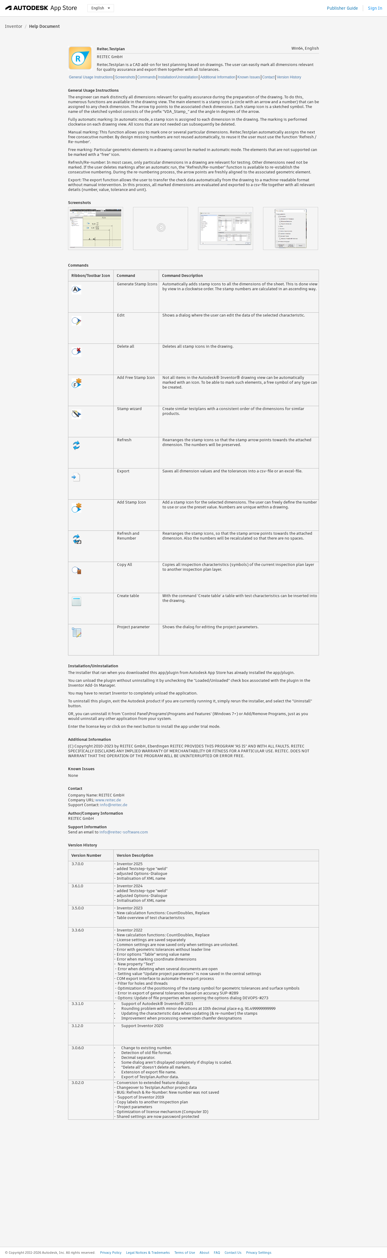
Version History (289, 77)
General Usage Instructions (91, 77)
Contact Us (233, 1252)
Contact (268, 77)
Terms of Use (184, 1252)
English (100, 8)
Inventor (13, 26)
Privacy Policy (111, 1252)
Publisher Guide (342, 8)
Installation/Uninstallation (178, 77)
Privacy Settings (259, 1252)
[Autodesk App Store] (41, 8)
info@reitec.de (113, 805)
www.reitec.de (108, 800)
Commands (146, 77)
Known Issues (248, 77)
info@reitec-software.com (123, 832)
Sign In (375, 8)
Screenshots (125, 77)
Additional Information (217, 77)
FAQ (217, 1252)
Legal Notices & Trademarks (148, 1252)
